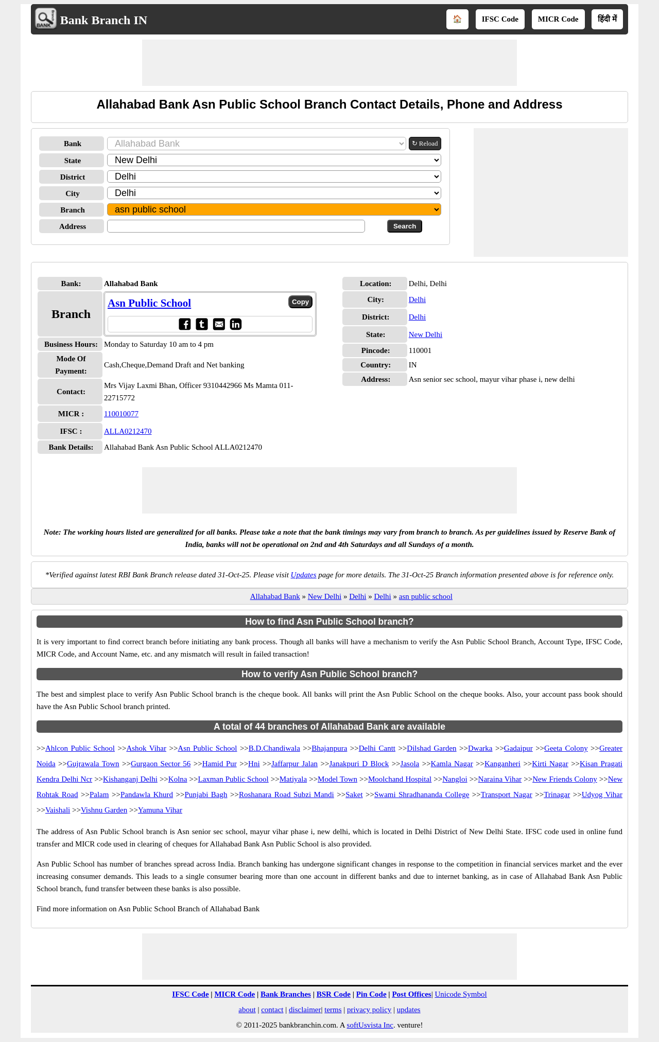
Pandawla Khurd (146, 794)
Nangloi (454, 779)
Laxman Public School (233, 779)
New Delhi (425, 334)
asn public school (426, 596)
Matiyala (293, 779)
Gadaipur (518, 748)
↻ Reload (425, 143)
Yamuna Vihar (160, 810)
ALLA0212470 (128, 431)
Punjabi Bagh (205, 794)
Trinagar (557, 794)
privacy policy (369, 1009)
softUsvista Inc (370, 1025)
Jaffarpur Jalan (294, 764)
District (72, 177)
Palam (99, 794)
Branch (72, 210)
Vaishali (57, 810)
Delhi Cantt (377, 748)
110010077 (121, 414)
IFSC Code (500, 19)
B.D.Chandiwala (274, 748)
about (246, 1009)
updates (409, 1009)
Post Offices (411, 994)
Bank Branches (286, 994)
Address (72, 226)
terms (332, 1009)
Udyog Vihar (602, 794)
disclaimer (305, 1009)
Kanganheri (502, 764)
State (72, 160)
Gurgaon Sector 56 (160, 764)
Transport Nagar (506, 794)
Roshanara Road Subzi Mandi (286, 794)
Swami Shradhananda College (421, 794)
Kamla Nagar (452, 764)
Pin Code (371, 994)
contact (272, 1009)
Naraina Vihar (500, 779)
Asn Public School (149, 303)
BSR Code (334, 994)
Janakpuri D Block (359, 764)
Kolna (177, 779)
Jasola (410, 764)
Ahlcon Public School (80, 748)
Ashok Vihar (146, 748)
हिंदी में (607, 19)
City (72, 193)
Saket (353, 794)
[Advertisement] (329, 63)
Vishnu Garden (104, 810)
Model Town (337, 779)
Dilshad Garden (431, 748)
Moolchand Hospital (399, 779)
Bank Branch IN (103, 20)
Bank (72, 143)
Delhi (417, 299)
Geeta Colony (566, 748)
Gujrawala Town (93, 764)
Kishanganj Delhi (130, 779)
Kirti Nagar (550, 764)
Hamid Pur (219, 764)
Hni (254, 764)
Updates (304, 575)
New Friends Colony (564, 779)
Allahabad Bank (275, 596)
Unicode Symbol (461, 994)
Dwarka (480, 748)
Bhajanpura (329, 748)
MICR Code (558, 19)
